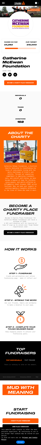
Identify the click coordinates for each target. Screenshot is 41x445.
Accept (20, 442)
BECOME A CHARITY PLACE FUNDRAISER (20, 83)
